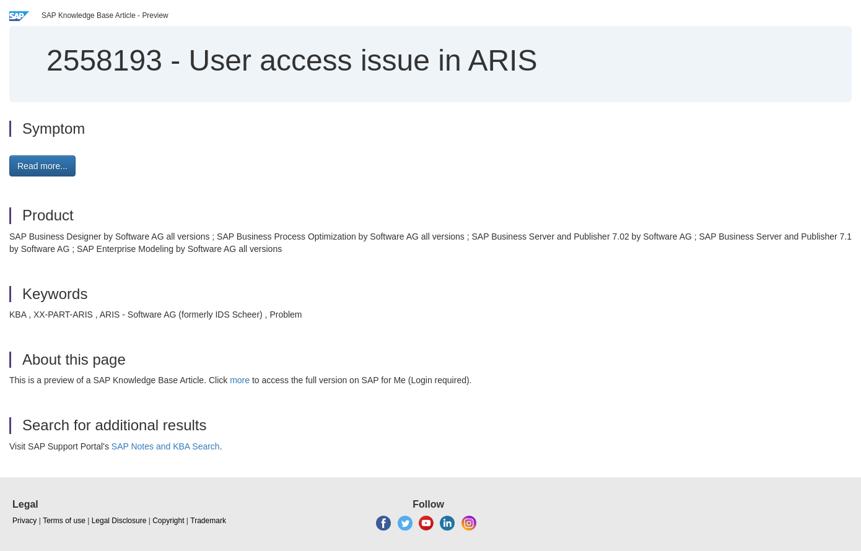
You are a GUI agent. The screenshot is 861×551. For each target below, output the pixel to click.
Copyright (168, 520)
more (240, 380)
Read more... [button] (42, 166)
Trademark (208, 520)
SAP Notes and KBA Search (165, 446)
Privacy (24, 520)
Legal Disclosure (119, 520)
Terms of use (64, 520)
